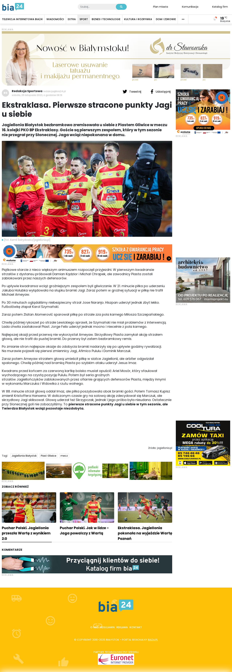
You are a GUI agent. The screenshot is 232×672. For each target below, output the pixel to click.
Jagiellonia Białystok (24, 456)
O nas (94, 627)
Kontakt (136, 627)
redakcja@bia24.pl (54, 91)
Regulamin (107, 627)
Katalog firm (220, 6)
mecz (64, 456)
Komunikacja (190, 6)
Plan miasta (160, 6)
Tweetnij (132, 91)
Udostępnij (161, 91)
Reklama (122, 627)
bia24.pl (153, 640)
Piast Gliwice (48, 456)
